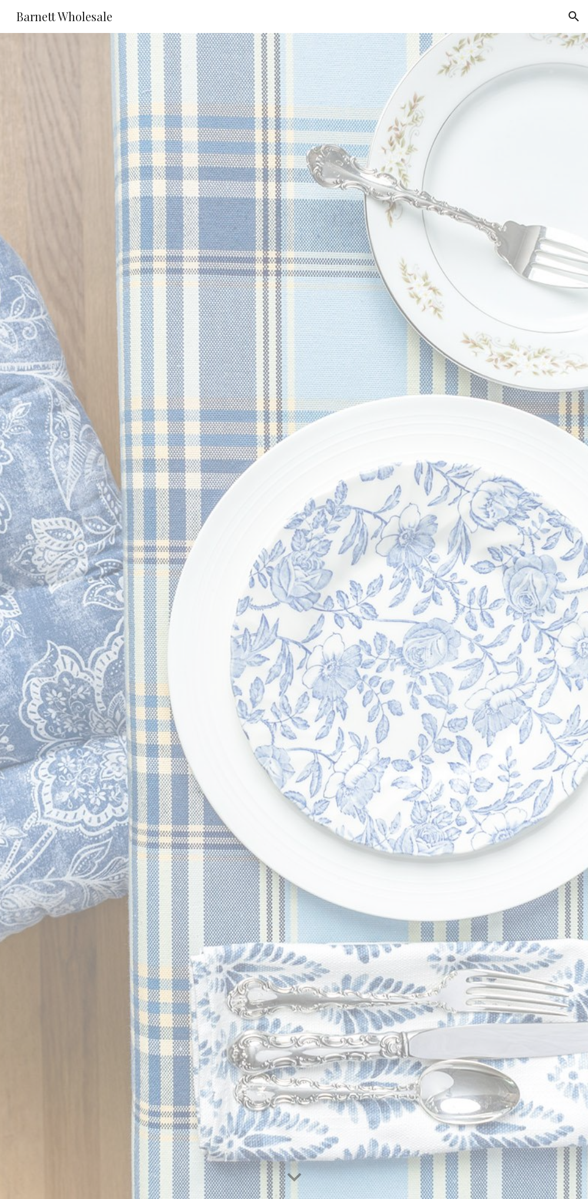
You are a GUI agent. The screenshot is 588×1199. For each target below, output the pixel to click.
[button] (574, 16)
